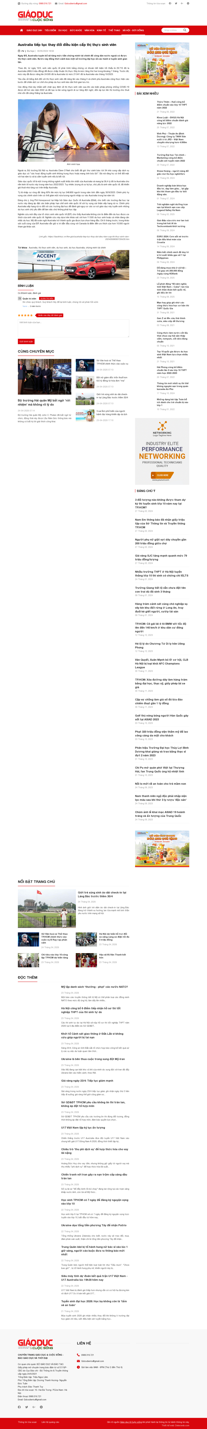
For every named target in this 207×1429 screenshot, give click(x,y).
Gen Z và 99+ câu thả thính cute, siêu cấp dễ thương (171, 319)
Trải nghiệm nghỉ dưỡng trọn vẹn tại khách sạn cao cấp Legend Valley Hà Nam (172, 207)
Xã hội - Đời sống (133, 30)
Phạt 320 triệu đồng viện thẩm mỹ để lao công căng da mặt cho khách (161, 733)
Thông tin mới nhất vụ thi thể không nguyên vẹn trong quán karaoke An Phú (173, 386)
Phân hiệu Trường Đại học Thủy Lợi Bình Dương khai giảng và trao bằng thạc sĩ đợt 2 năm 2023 (162, 751)
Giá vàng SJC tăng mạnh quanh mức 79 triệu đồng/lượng (161, 557)
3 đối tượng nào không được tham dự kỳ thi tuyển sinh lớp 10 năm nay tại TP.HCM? (160, 503)
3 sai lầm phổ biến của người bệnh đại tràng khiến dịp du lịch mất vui (112, 414)
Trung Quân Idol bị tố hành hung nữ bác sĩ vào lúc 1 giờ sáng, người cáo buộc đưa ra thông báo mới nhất (94, 1249)
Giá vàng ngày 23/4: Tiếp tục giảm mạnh (87, 1079)
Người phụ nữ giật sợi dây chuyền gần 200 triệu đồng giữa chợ (160, 541)
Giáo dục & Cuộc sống (131, 1421)
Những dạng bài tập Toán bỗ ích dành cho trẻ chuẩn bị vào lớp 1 (172, 402)
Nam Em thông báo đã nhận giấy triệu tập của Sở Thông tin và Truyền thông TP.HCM (160, 523)
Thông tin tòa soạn (155, 3)
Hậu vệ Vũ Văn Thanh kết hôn (112, 954)
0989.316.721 (45, 3)
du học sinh (62, 248)
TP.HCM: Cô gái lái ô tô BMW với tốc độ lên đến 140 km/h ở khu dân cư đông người (160, 627)
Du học (62, 30)
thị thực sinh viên (47, 248)
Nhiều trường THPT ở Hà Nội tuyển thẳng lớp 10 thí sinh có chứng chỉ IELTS (161, 573)
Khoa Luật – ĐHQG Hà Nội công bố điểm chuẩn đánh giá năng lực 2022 (172, 120)
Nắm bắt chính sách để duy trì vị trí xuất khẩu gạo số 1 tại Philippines (173, 255)
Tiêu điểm (50, 30)
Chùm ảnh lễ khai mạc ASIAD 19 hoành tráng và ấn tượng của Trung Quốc (160, 813)
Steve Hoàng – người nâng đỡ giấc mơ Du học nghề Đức (173, 172)
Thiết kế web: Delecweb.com (175, 1425)
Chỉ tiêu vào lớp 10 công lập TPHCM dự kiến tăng (54, 954)
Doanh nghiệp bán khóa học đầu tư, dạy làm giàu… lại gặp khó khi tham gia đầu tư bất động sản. (173, 190)
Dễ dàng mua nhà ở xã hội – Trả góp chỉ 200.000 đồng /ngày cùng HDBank (171, 271)
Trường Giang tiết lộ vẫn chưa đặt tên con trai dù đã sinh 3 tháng (160, 589)
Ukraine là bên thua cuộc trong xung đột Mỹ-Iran (93, 1057)
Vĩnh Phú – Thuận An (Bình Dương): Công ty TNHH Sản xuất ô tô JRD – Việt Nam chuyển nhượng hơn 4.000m (172, 138)
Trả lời (25, 306)
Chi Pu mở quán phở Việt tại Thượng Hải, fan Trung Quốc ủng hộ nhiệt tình (159, 769)
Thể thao (114, 30)
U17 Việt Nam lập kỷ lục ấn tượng (83, 1126)
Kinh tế (101, 30)
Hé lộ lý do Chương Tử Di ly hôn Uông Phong (160, 645)
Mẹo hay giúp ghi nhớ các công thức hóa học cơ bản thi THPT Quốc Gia (173, 305)
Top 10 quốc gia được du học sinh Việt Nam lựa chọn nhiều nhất (172, 354)
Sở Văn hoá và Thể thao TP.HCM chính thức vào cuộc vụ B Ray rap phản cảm (112, 363)
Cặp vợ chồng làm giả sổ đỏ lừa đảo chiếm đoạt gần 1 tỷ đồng (159, 701)
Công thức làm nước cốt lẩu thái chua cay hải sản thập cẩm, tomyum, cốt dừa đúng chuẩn (172, 337)
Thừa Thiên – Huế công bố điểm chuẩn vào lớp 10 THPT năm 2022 (172, 105)
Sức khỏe (76, 30)
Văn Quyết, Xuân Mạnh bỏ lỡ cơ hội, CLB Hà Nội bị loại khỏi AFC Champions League (161, 663)
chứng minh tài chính (96, 248)
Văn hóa (89, 30)
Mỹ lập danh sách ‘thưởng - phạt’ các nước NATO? (94, 985)
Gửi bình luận (26, 341)
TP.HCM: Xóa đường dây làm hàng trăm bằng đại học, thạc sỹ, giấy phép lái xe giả (161, 683)
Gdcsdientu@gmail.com (75, 3)
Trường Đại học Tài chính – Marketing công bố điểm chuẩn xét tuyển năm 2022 (171, 158)
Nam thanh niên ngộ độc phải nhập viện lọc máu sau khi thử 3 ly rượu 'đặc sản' (161, 797)
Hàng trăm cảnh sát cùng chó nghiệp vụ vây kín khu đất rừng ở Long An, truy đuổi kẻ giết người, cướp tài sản (161, 607)
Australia (33, 248)
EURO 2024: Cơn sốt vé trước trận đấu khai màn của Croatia (172, 239)
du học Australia (77, 248)
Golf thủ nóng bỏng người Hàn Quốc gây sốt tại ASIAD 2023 (161, 717)
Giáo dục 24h (34, 30)
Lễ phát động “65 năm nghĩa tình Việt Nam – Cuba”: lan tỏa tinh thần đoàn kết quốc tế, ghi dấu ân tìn (173, 288)
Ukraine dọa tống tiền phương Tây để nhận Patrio (94, 1224)
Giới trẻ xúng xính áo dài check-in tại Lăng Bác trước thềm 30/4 (102, 894)
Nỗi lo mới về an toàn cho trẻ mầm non (160, 783)
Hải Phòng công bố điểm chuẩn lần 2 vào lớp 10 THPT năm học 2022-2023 (172, 370)
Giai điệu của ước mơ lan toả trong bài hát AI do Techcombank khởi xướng (173, 223)
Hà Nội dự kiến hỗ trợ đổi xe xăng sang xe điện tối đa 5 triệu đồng (114, 935)
